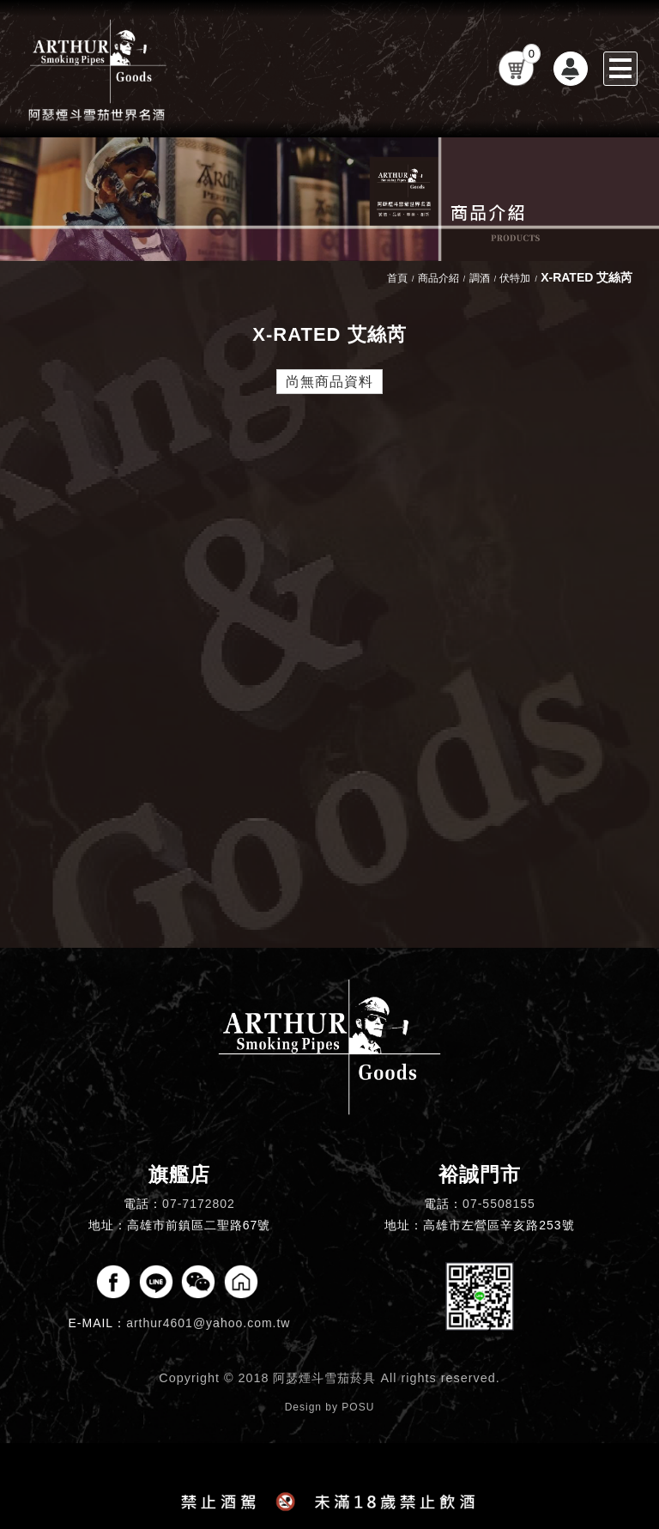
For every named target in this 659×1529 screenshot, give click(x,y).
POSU (358, 1407)
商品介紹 (438, 278)
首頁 (397, 278)
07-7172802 (198, 1203)
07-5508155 (499, 1203)
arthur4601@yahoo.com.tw (208, 1323)
